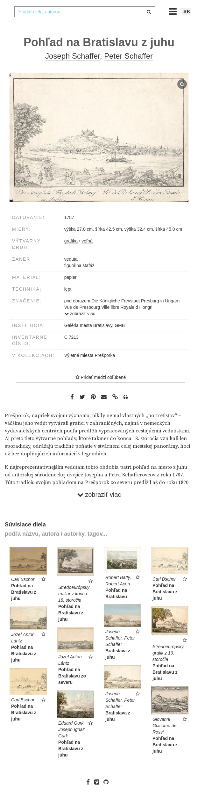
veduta (71, 271)
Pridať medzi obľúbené (100, 390)
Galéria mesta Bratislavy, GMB (94, 338)
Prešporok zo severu (108, 495)
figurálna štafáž (79, 278)
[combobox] (84, 24)
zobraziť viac (79, 326)
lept (68, 301)
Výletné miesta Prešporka (89, 368)
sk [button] (187, 24)
